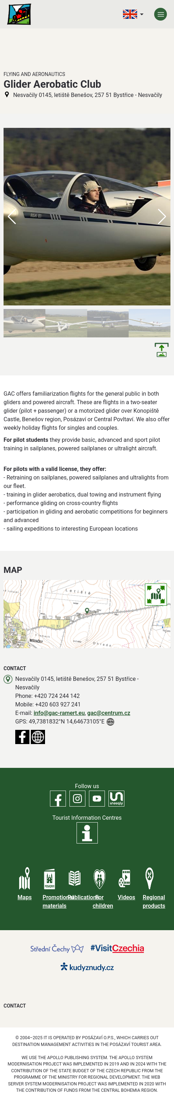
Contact (15, 1006)
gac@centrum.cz (108, 713)
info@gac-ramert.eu (59, 713)
